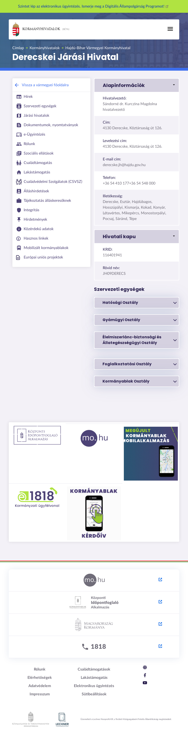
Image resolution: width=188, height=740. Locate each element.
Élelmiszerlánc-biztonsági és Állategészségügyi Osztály (140, 339)
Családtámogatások (94, 669)
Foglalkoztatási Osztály (140, 364)
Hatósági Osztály (140, 302)
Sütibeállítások (94, 694)
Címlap (18, 48)
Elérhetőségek (39, 678)
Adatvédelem (39, 686)
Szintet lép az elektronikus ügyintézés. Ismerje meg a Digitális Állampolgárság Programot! (94, 6)
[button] (136, 85)
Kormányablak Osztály (140, 381)
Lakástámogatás (94, 678)
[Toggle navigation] (170, 29)
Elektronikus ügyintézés (94, 686)
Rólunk (39, 669)
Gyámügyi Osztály (140, 320)
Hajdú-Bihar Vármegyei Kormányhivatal (97, 48)
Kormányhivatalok (36, 29)
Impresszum (40, 694)
